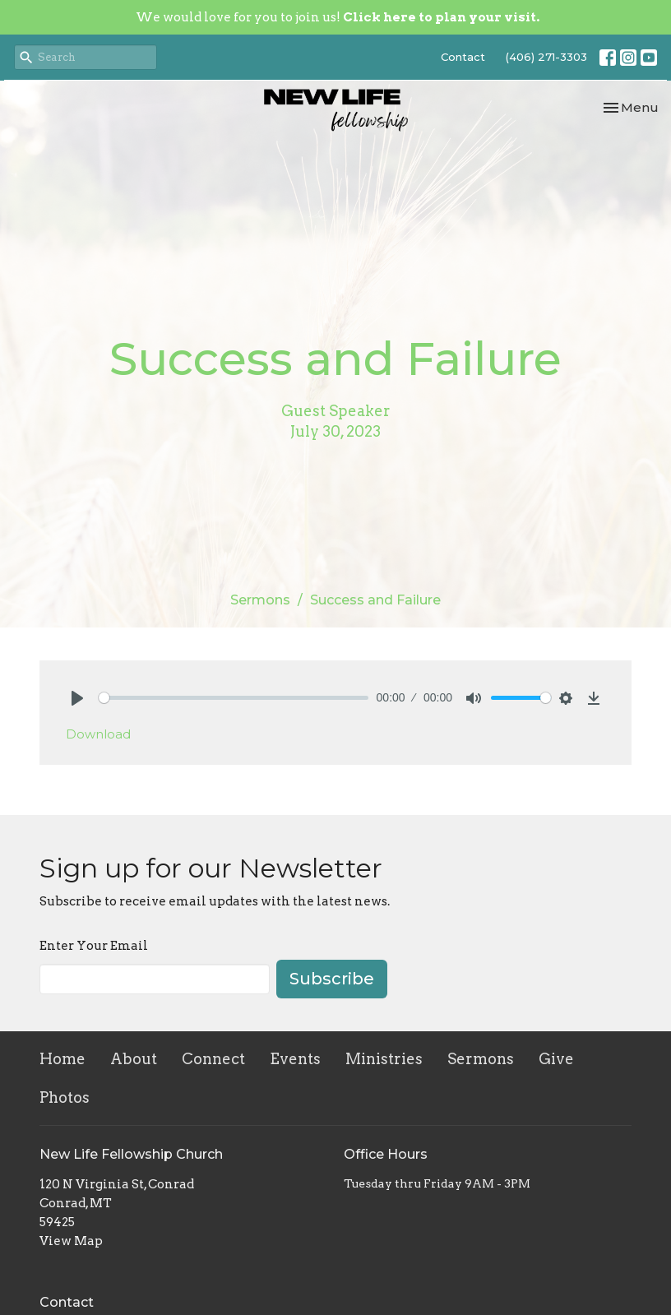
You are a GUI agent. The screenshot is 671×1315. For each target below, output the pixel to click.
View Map (71, 1241)
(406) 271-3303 (546, 56)
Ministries (384, 1058)
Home (62, 1058)
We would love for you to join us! (337, 17)
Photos (64, 1097)
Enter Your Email (93, 945)
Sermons (260, 600)
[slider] (233, 698)
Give (556, 1058)
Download (98, 734)
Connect (213, 1058)
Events (295, 1058)
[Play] (77, 698)
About (133, 1058)
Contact (463, 56)
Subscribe (331, 979)
